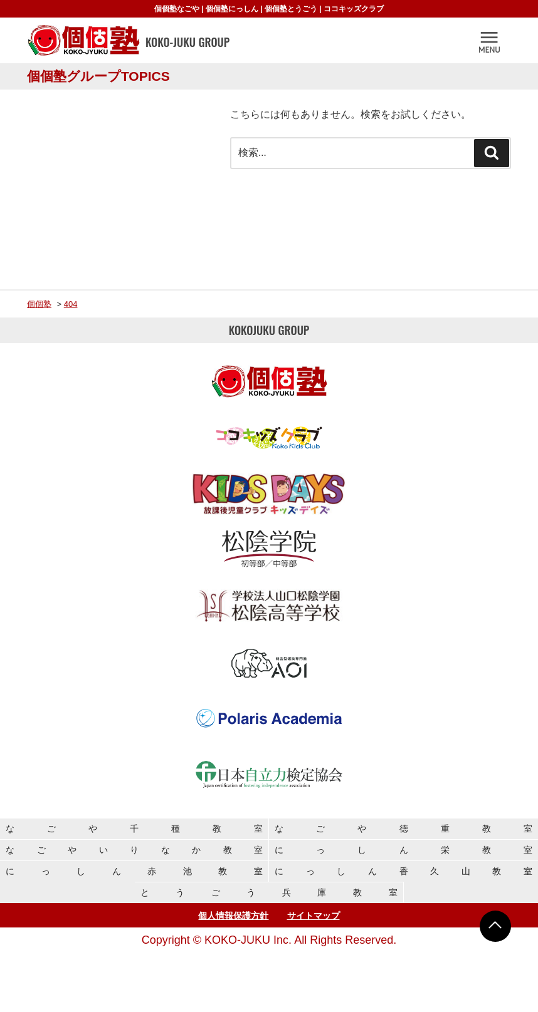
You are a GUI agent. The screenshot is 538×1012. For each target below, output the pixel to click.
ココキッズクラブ (354, 8)
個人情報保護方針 (233, 916)
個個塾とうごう (291, 8)
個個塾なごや (176, 8)
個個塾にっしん (232, 8)
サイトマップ (313, 916)
